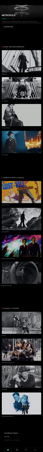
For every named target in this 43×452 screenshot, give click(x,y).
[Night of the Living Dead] (21, 247)
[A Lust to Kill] (21, 193)
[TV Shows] (26, 450)
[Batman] (21, 324)
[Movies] (17, 450)
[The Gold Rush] (21, 116)
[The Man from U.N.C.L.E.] (21, 404)
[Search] (35, 450)
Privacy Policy (8, 440)
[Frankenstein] (21, 220)
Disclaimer (16, 440)
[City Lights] (21, 143)
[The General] (21, 89)
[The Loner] (21, 378)
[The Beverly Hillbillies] (21, 351)
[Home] (8, 450)
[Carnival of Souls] (21, 274)
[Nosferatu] (21, 62)
